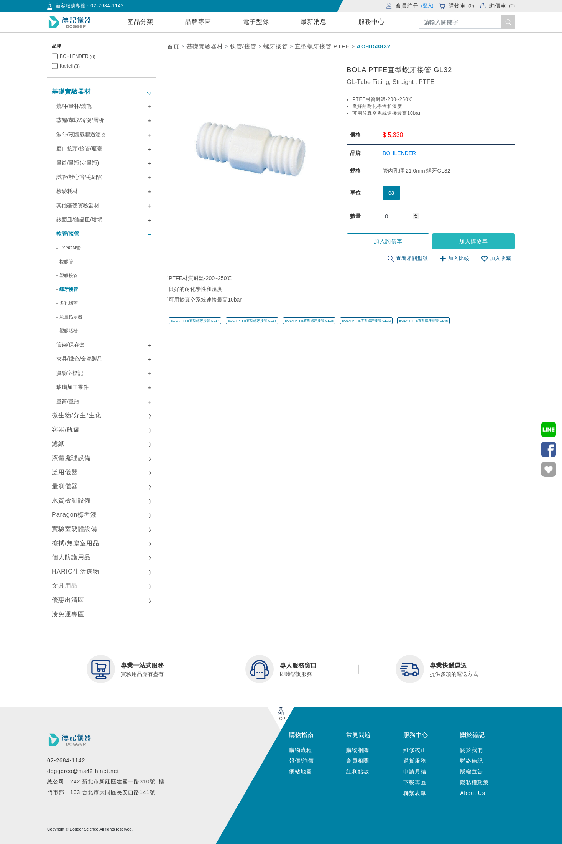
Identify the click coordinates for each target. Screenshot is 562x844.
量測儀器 (65, 486)
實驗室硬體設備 (74, 529)
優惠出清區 (68, 600)
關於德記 (472, 735)
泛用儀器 (65, 472)
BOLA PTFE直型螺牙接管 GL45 (423, 321)
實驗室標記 (69, 373)
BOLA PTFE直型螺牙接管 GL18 (252, 321)
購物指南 (301, 735)
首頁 (173, 46)
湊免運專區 (68, 614)
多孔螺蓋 (68, 303)
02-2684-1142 (107, 5)
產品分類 (140, 21)
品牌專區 (198, 21)
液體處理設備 (71, 458)
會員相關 (357, 761)
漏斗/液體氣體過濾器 (81, 134)
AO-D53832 (374, 46)
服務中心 (371, 21)
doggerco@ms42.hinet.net (83, 771)
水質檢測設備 (71, 500)
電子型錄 (256, 21)
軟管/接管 (67, 234)
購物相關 (357, 750)
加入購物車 (473, 241)
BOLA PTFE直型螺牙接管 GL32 (366, 321)
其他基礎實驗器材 (77, 205)
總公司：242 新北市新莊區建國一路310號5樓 (105, 781)
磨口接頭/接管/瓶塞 (79, 148)
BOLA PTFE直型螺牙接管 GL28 (309, 321)
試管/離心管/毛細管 (79, 177)
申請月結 (414, 771)
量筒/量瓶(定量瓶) (77, 163)
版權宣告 (471, 771)
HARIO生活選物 (75, 571)
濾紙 (58, 443)
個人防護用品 (71, 557)
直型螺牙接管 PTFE (322, 46)
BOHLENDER (77, 56)
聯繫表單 (414, 793)
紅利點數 (357, 771)
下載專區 (414, 782)
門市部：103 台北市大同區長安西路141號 (101, 792)
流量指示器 (70, 317)
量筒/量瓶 (67, 401)
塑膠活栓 (68, 330)
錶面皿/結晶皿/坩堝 (79, 219)
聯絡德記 (471, 761)
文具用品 (65, 585)
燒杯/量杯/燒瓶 (74, 106)
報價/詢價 (301, 761)
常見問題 (358, 735)
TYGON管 (70, 248)
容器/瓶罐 (66, 429)
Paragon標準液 (74, 514)
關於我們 (471, 750)
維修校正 (414, 750)
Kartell (70, 66)
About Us (472, 793)
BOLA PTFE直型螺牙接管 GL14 (195, 321)
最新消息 (314, 21)
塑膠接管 (68, 275)
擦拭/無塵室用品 (75, 543)
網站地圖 (300, 771)
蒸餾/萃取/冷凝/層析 (80, 120)
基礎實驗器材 (71, 91)
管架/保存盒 (70, 344)
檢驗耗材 (67, 191)
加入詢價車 (389, 241)
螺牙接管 (68, 289)
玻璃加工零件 (72, 387)
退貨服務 (414, 761)
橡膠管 (66, 261)
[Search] (467, 22)
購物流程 (300, 750)
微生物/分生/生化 (77, 415)
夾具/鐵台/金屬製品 (79, 359)
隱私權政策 (474, 782)
